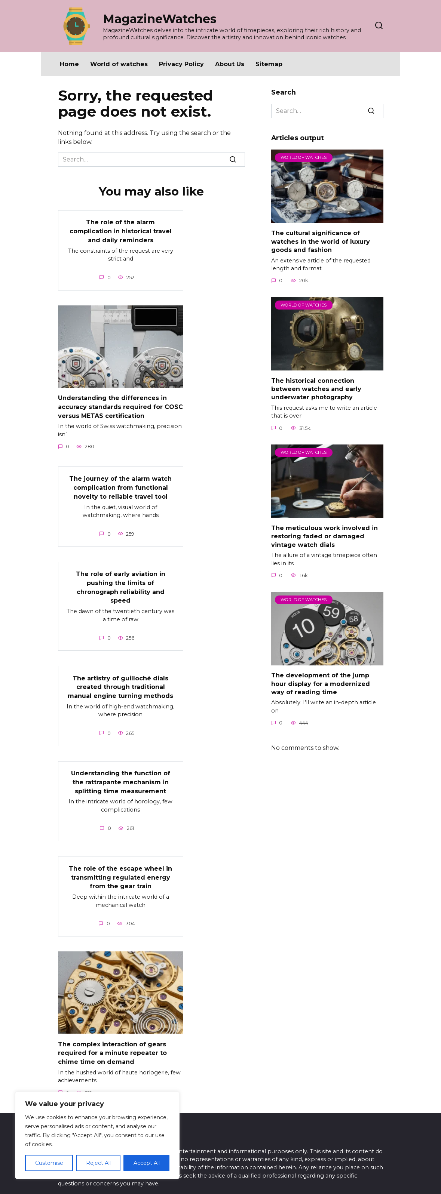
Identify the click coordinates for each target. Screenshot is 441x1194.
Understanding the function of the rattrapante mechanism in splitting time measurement (120, 773)
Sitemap (268, 64)
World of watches (119, 64)
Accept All (147, 1163)
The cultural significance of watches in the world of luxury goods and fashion (320, 241)
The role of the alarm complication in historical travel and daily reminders (121, 230)
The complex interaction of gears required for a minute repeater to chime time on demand (112, 1041)
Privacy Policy (181, 64)
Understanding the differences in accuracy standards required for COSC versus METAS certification (120, 404)
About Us (229, 64)
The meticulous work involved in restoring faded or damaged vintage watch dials (324, 536)
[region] (97, 1135)
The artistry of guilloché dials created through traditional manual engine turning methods (120, 679)
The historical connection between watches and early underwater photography (316, 389)
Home (69, 64)
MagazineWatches (160, 19)
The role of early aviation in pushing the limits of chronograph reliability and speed (120, 581)
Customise (49, 1163)
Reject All (98, 1163)
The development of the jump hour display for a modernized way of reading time (320, 684)
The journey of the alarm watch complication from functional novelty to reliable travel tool (120, 484)
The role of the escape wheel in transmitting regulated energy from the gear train (120, 867)
